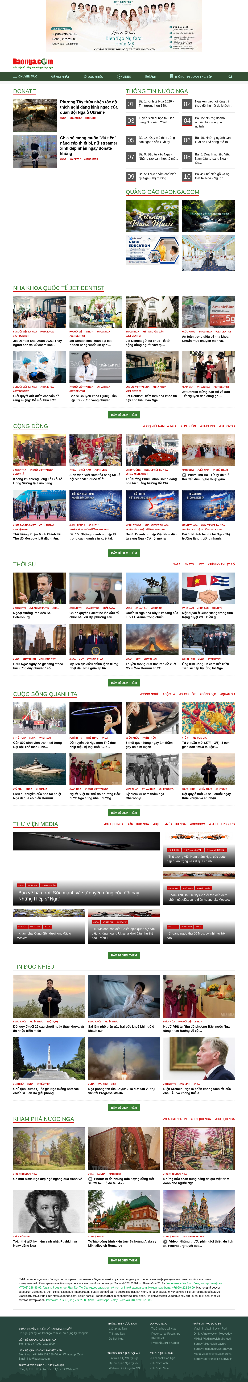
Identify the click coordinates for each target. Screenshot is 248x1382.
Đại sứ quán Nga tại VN (123, 1363)
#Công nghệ (149, 694)
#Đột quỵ (221, 789)
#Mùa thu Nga (175, 824)
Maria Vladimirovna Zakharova (213, 1353)
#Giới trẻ (75, 159)
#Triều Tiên (214, 659)
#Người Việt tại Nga (25, 331)
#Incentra (19, 470)
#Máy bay (32, 885)
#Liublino (207, 426)
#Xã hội (22, 927)
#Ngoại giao (20, 529)
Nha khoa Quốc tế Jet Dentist (58, 288)
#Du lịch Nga (113, 824)
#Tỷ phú (17, 789)
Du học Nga (158, 1323)
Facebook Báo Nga (163, 1358)
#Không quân (49, 885)
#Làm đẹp (187, 387)
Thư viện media (35, 824)
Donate (24, 91)
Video (124, 77)
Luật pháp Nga (118, 1328)
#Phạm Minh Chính (137, 474)
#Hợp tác (203, 608)
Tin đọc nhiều (33, 967)
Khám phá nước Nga (43, 1119)
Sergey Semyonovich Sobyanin (213, 1358)
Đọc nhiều (93, 76)
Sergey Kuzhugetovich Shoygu (213, 1348)
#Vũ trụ (103, 1084)
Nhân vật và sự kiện (206, 1323)
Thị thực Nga (117, 1333)
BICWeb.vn (69, 1369)
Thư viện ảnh (159, 1363)
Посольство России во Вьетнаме (165, 1335)
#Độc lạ (169, 694)
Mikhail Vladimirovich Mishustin (213, 1338)
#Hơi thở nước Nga (25, 1174)
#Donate (90, 118)
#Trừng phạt (95, 659)
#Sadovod (227, 426)
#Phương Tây (47, 659)
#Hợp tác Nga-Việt (24, 525)
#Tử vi (185, 738)
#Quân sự (76, 118)
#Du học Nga (225, 1119)
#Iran (55, 608)
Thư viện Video (160, 1368)
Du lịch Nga (116, 1338)
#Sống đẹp (208, 694)
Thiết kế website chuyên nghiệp (41, 1365)
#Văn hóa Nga (96, 1174)
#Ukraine (156, 608)
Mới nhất (60, 76)
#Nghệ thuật (220, 470)
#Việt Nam (85, 470)
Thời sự (24, 564)
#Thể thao (19, 738)
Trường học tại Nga (163, 1328)
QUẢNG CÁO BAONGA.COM (162, 192)
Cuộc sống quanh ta (45, 694)
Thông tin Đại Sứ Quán (124, 1353)
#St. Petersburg (222, 824)
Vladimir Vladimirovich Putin (211, 1328)
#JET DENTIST (21, 336)
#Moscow (188, 470)
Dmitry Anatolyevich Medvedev (213, 1333)
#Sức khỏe (188, 331)
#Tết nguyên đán (153, 331)
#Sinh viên (100, 470)
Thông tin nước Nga (157, 91)
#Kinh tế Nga (77, 525)
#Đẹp (156, 824)
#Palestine (92, 608)
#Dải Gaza (109, 608)
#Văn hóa (75, 789)
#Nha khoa (47, 331)
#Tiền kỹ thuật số (221, 564)
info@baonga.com (38, 1358)
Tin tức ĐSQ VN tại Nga (124, 1358)
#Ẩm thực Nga (138, 824)
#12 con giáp (200, 738)
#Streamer (91, 159)
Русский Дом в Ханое (165, 1342)
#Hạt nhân (29, 659)
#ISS (113, 1084)
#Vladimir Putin (39, 608)
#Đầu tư (93, 525)
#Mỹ (201, 564)
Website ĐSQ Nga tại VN (124, 1368)
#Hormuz (41, 789)
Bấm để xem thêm (124, 414)
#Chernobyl (166, 789)
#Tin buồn (188, 426)
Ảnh (150, 76)
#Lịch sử (18, 1084)
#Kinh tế (217, 608)
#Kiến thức (149, 738)
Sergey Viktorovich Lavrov (210, 1343)
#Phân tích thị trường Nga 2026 (89, 529)
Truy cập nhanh (161, 1353)
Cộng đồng (30, 426)
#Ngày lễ (18, 474)
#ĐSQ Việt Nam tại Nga (159, 426)
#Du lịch (172, 927)
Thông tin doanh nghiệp (191, 76)
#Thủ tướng (133, 470)
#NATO (189, 564)
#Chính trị (19, 608)
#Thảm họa (148, 789)
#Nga (63, 118)
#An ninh (184, 1084)
